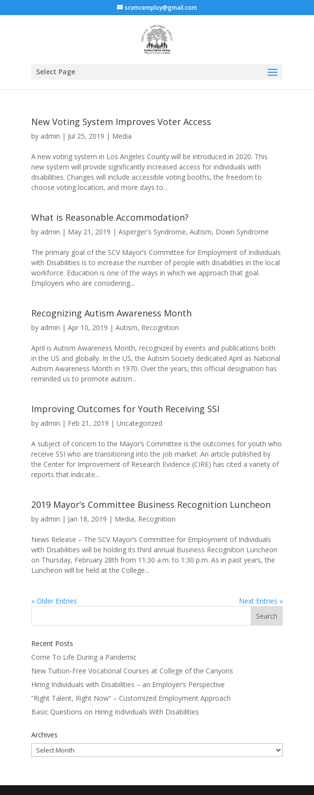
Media (122, 136)
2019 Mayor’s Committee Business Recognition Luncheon (151, 504)
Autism (201, 231)
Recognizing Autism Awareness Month (111, 313)
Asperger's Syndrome (152, 231)
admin (50, 136)
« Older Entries (54, 601)
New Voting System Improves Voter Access (121, 121)
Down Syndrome (242, 231)
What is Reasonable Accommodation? (110, 217)
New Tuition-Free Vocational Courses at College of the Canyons (132, 670)
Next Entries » (261, 601)
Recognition (160, 327)
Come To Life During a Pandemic (84, 657)
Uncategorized (139, 423)
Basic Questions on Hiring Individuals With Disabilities (115, 711)
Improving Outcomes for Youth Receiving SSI (125, 409)
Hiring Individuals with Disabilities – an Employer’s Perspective (128, 684)
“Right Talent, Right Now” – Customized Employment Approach (131, 698)
